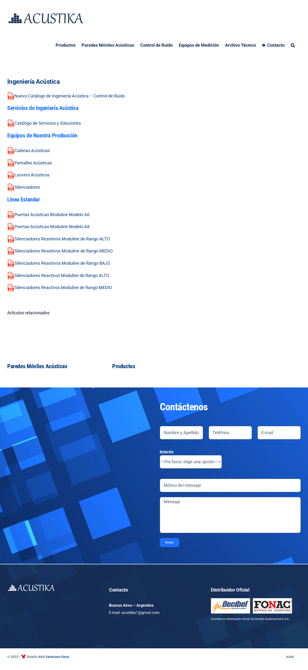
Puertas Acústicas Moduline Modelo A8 (52, 226)
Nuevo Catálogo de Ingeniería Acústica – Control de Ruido (69, 95)
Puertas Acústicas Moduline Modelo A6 (52, 214)
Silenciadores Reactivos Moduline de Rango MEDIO (63, 287)
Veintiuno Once (57, 657)
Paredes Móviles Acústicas (37, 366)
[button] (293, 45)
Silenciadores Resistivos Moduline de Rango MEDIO (63, 250)
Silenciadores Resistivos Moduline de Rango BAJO (62, 263)
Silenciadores (27, 187)
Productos (123, 366)
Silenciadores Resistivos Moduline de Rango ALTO (62, 238)
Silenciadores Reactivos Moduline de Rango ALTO (61, 275)
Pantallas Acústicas (33, 162)
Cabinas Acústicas (32, 150)
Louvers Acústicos (32, 174)
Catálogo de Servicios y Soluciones (47, 123)
